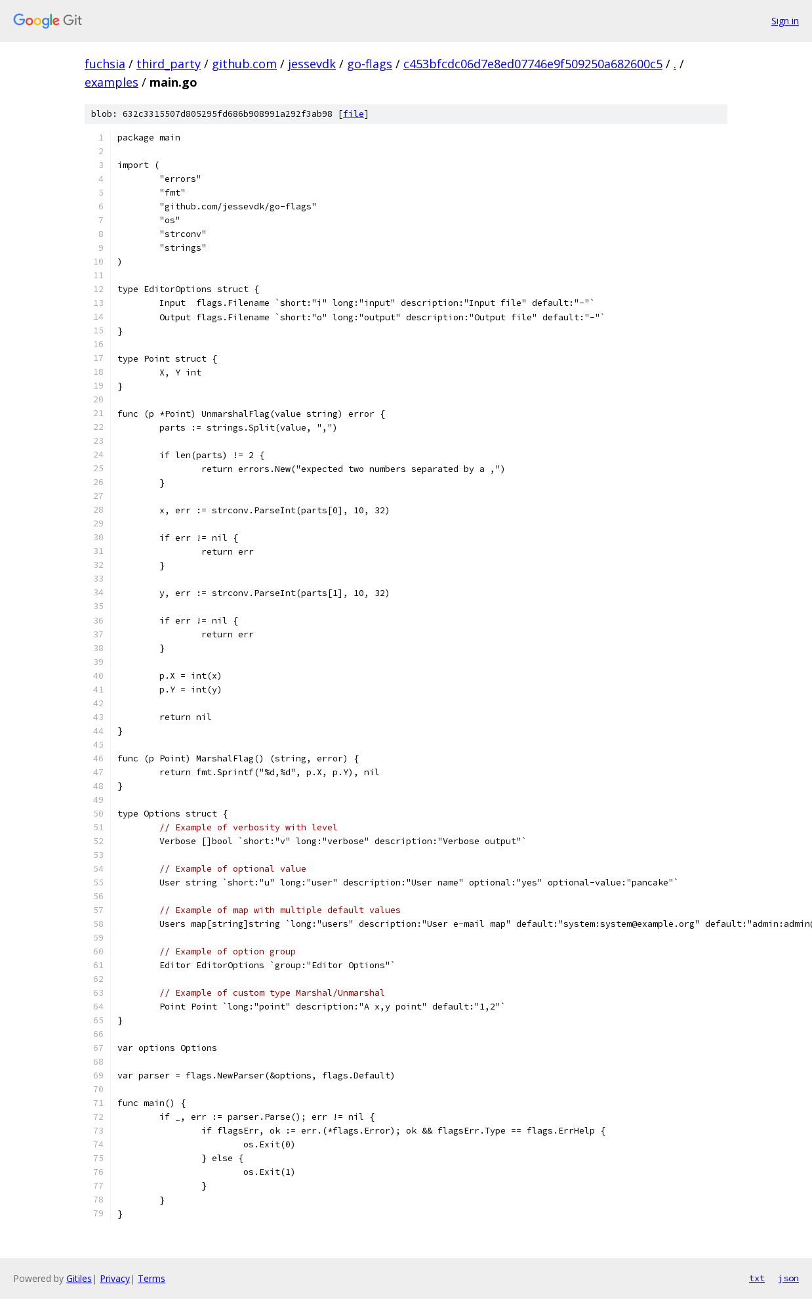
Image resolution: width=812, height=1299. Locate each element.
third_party (168, 64)
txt (757, 1278)
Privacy (115, 1278)
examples (111, 82)
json (788, 1278)
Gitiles (79, 1278)
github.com (244, 64)
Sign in (785, 20)
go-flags (369, 64)
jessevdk (312, 64)
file (353, 113)
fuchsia (105, 64)
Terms (151, 1278)
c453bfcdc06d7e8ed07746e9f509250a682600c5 (532, 64)
